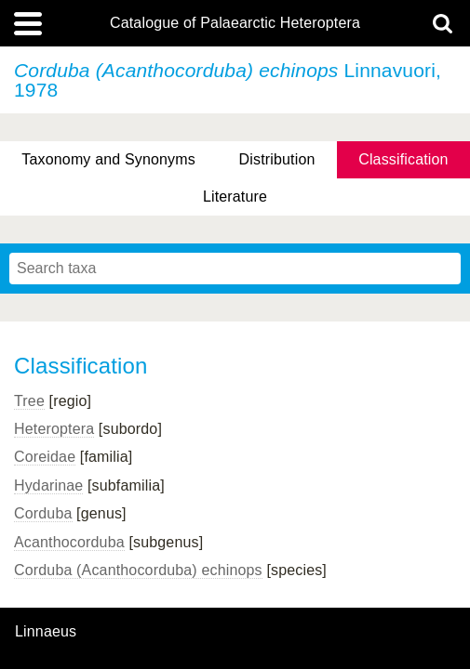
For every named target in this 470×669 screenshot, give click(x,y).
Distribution (277, 159)
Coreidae (44, 457)
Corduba (43, 513)
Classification (403, 159)
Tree (29, 401)
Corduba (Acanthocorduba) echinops (138, 570)
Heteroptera (54, 429)
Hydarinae (48, 485)
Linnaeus (45, 631)
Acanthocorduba (69, 542)
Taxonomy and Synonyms (108, 159)
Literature (235, 196)
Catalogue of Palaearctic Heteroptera (235, 23)
